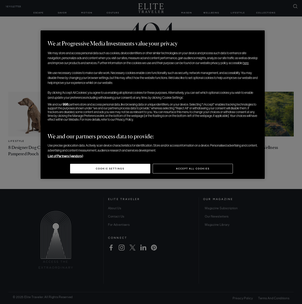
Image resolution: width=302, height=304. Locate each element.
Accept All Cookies (193, 168)
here (246, 63)
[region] (153, 104)
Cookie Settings (110, 168)
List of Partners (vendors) (65, 156)
